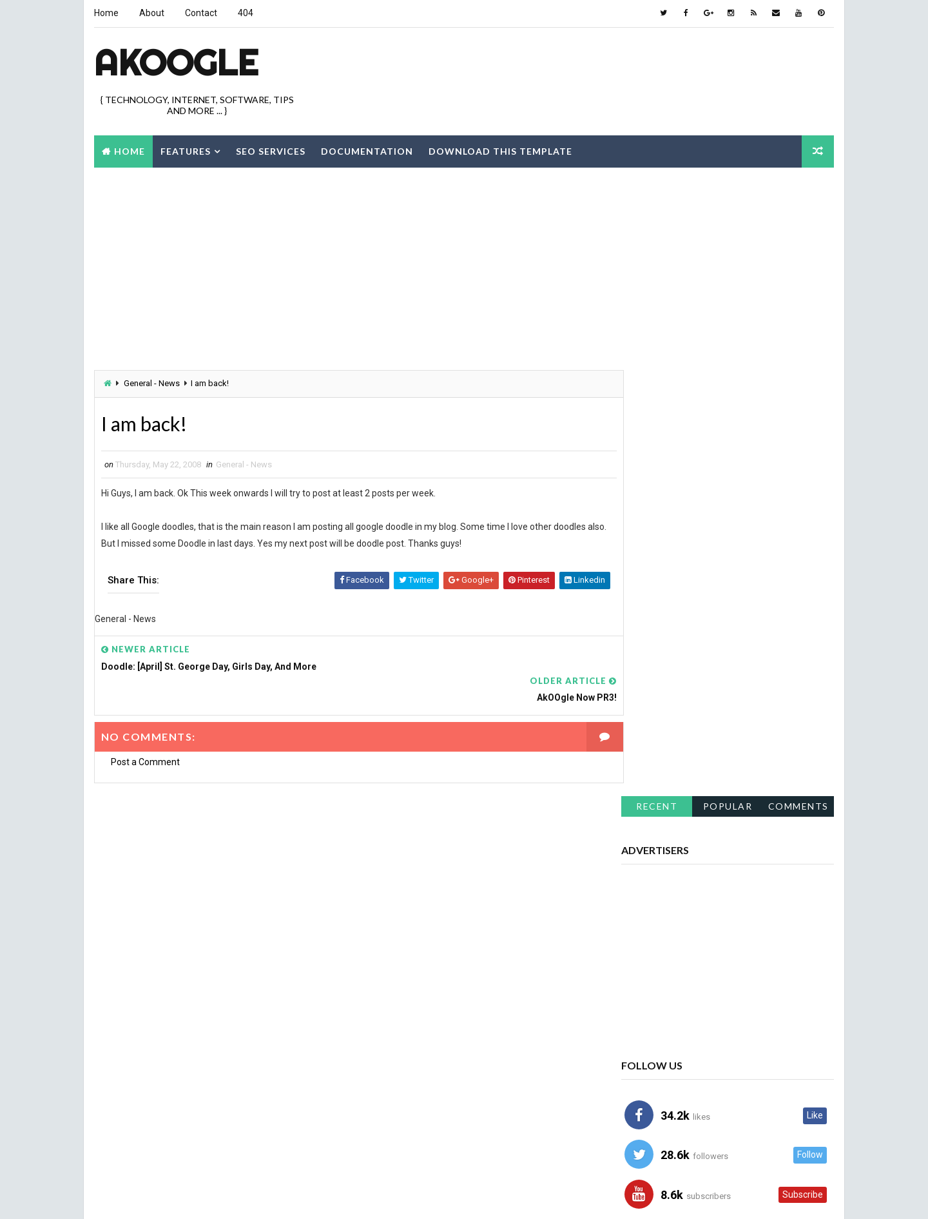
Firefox (642, 1045)
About (151, 13)
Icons (767, 1068)
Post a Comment (144, 732)
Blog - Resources (662, 977)
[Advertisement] (599, 70)
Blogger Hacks (765, 977)
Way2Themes (205, 1196)
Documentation (366, 150)
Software (727, 1090)
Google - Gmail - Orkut (672, 1068)
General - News (151, 383)
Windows (646, 1135)
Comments (799, 392)
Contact (200, 13)
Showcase (648, 1090)
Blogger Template (663, 1000)
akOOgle (175, 62)
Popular (728, 392)
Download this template (500, 150)
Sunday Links (654, 1113)
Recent (657, 392)
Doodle (751, 1023)
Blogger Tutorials (665, 1023)
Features (185, 150)
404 (245, 13)
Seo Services (270, 150)
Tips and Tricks (745, 1113)
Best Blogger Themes (344, 1196)
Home (105, 13)
